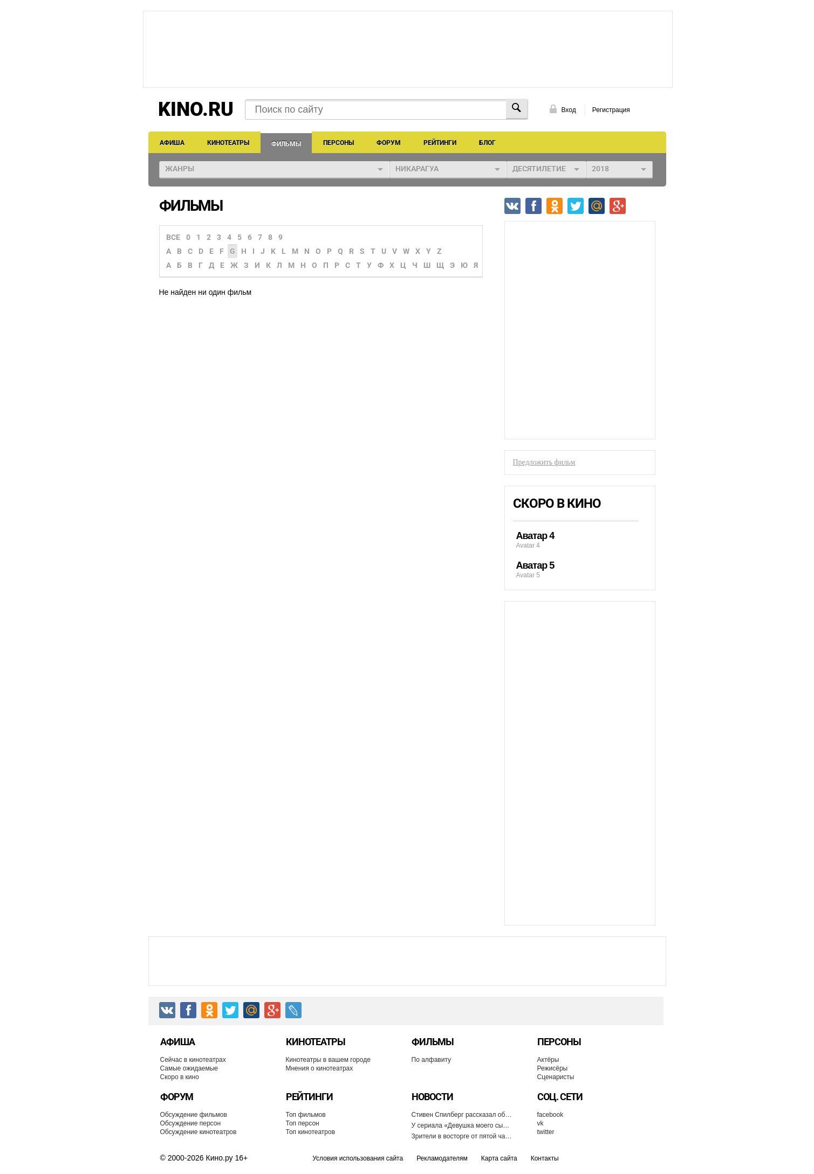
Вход (569, 110)
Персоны (338, 143)
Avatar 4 (575, 539)
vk (540, 1123)
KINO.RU (196, 109)
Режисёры (552, 1068)
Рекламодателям (442, 1158)
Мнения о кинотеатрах (319, 1068)
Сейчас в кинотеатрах (193, 1059)
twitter (546, 1132)
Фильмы (286, 144)
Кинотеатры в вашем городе (328, 1059)
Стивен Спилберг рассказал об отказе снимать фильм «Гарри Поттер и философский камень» (462, 1114)
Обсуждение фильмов (193, 1114)
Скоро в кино (557, 503)
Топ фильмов (306, 1114)
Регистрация (611, 110)
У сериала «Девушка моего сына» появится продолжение (462, 1125)
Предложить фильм (544, 462)
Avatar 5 (575, 569)
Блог (487, 143)
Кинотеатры (228, 143)
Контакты (545, 1158)
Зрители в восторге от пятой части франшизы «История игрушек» (462, 1136)
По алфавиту (432, 1059)
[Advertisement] (407, 48)
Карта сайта (499, 1158)
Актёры (548, 1059)
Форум (389, 143)
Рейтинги (439, 143)
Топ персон (302, 1123)
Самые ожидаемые (189, 1068)
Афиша (172, 143)
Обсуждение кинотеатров (198, 1132)
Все (173, 237)
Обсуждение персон (190, 1123)
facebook (550, 1114)
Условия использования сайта (357, 1158)
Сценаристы (555, 1077)
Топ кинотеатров (311, 1132)
